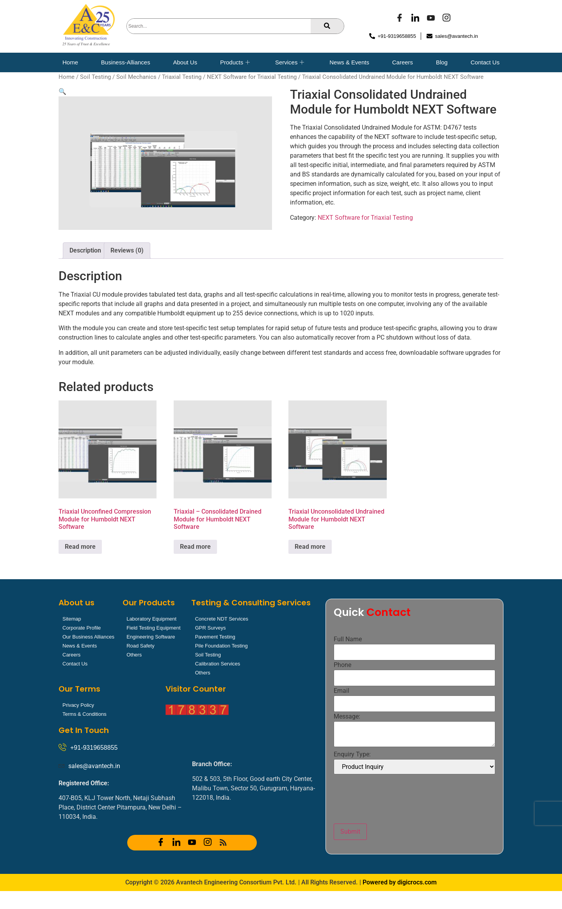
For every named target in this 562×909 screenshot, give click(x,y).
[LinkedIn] (415, 19)
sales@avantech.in (94, 766)
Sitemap (71, 619)
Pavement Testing (215, 637)
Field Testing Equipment (153, 628)
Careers (402, 62)
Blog (442, 62)
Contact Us (485, 62)
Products (235, 62)
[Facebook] (399, 19)
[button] (62, 91)
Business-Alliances (125, 62)
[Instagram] (446, 19)
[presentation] (393, 799)
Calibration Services (217, 664)
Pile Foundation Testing (221, 646)
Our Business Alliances (88, 637)
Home (70, 62)
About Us (185, 62)
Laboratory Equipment (151, 619)
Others (134, 655)
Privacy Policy (78, 705)
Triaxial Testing (181, 76)
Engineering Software (150, 637)
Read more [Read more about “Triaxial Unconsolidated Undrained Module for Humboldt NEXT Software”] (310, 546)
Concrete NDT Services (221, 619)
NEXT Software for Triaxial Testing (252, 76)
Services (289, 62)
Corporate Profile (81, 628)
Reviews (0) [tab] (127, 250)
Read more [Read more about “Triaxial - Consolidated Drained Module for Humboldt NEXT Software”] (195, 546)
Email (341, 691)
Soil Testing (95, 76)
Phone (342, 665)
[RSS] (223, 843)
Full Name (348, 639)
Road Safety (140, 646)
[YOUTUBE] (431, 19)
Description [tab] (85, 250)
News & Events (349, 62)
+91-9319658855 (93, 747)
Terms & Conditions (84, 714)
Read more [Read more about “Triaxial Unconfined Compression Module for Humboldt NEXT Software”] (80, 546)
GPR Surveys (210, 628)
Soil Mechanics (136, 76)
